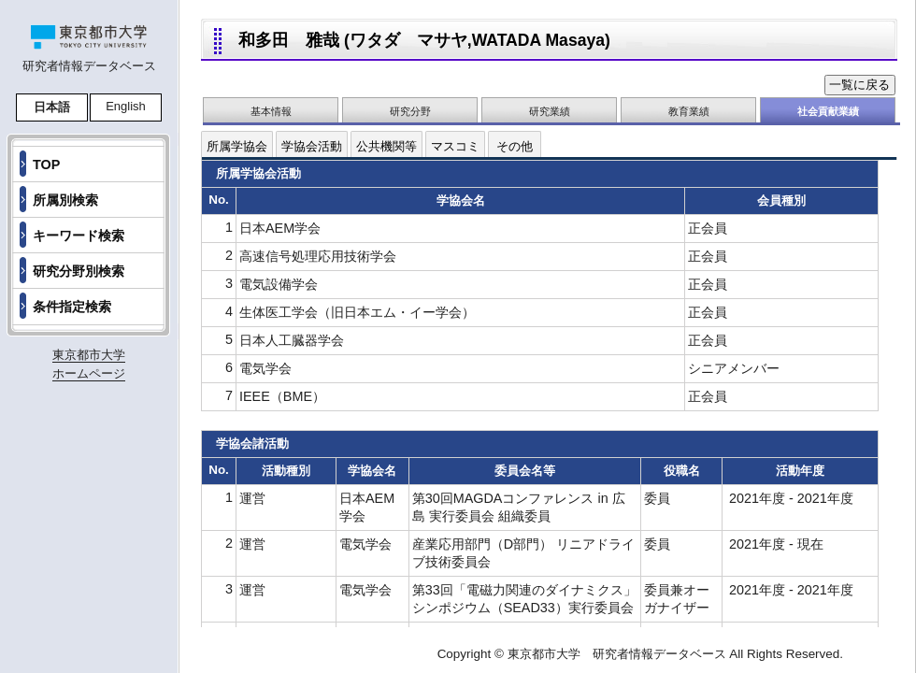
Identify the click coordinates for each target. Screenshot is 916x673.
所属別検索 (65, 200)
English (126, 106)
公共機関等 (386, 146)
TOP (46, 164)
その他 (514, 146)
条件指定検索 (72, 306)
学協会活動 (311, 146)
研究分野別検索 (78, 271)
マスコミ (455, 146)
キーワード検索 (78, 235)
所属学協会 (237, 146)
